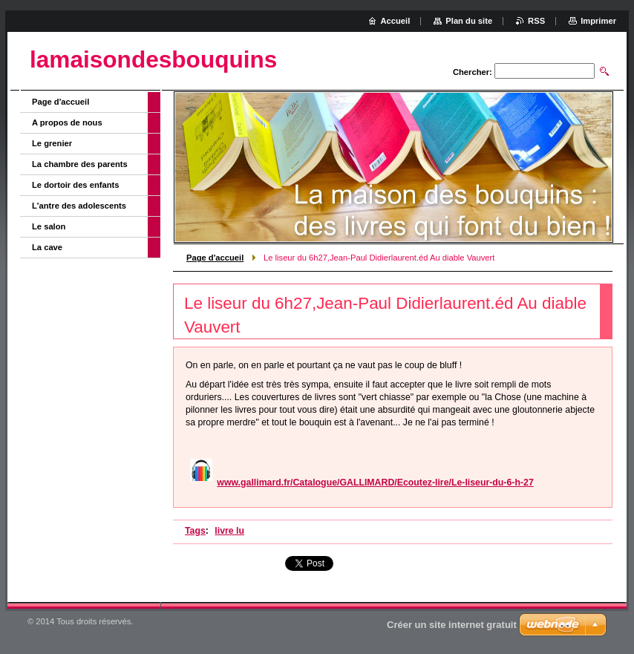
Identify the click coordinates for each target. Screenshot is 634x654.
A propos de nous (67, 122)
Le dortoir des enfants (76, 184)
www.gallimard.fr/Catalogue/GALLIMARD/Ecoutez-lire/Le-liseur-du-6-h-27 (375, 482)
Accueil (396, 20)
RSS (536, 20)
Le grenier (52, 143)
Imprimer (598, 20)
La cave (47, 247)
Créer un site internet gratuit (452, 624)
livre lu (229, 531)
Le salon (48, 226)
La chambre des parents (80, 164)
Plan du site (468, 20)
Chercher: (472, 72)
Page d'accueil (215, 257)
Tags (195, 531)
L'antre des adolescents (79, 205)
